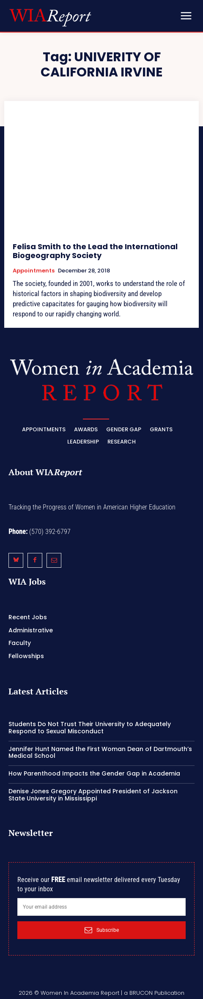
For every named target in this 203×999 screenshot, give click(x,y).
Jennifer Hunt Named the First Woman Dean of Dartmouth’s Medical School (100, 752)
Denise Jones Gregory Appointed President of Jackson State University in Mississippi (93, 795)
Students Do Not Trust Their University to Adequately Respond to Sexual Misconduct (89, 727)
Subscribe (102, 930)
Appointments (34, 270)
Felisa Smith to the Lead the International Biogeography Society (95, 251)
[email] (101, 907)
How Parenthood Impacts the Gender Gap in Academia (94, 773)
